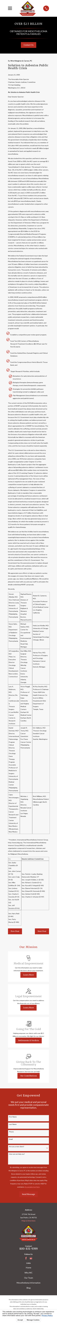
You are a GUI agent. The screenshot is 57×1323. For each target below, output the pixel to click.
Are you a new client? (16, 1146)
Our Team (28, 1277)
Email (11, 1139)
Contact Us (29, 45)
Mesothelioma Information (28, 1282)
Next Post (42, 931)
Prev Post (15, 931)
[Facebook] (26, 1258)
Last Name (13, 1124)
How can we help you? (17, 1154)
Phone (11, 1132)
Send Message (28, 1194)
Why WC (28, 1272)
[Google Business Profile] (31, 1258)
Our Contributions (28, 1076)
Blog (28, 1288)
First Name (13, 1117)
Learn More (28, 975)
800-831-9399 (28, 1248)
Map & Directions (28, 1221)
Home (28, 1267)
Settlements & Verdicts (28, 1040)
